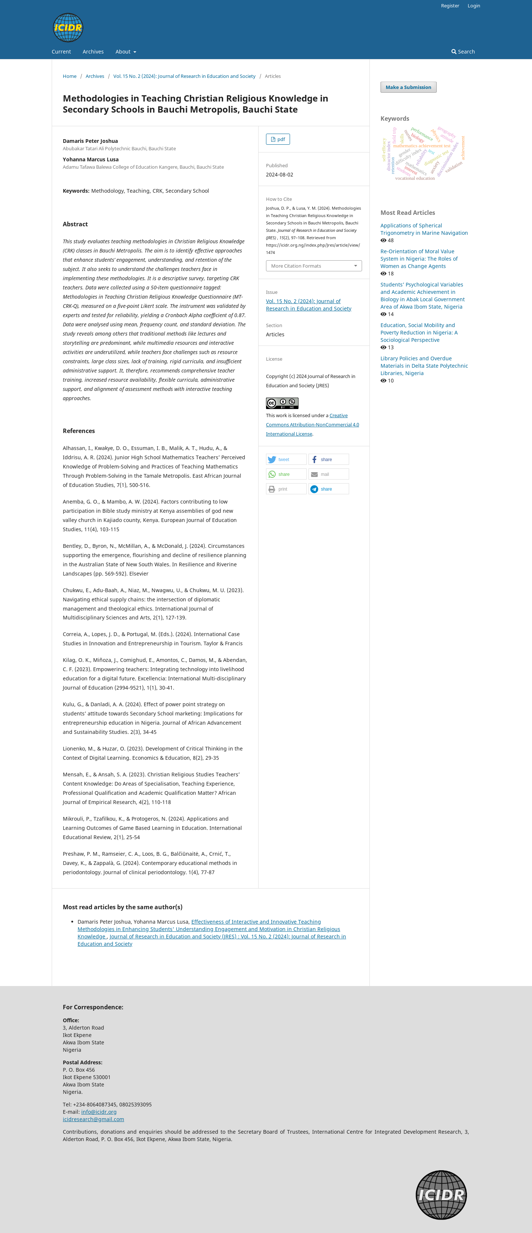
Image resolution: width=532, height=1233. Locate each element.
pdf (280, 139)
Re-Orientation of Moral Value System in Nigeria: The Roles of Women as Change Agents (419, 258)
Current (61, 51)
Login (474, 5)
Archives (93, 51)
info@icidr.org (99, 1111)
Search (463, 51)
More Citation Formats (296, 265)
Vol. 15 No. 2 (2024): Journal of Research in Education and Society (184, 76)
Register (450, 5)
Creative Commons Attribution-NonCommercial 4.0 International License (312, 424)
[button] (286, 459)
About (124, 51)
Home (69, 76)
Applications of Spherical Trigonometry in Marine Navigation (424, 229)
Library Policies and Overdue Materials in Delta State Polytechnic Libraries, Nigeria (424, 366)
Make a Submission (409, 87)
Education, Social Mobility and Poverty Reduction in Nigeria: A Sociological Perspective (419, 332)
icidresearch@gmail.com (93, 1119)
